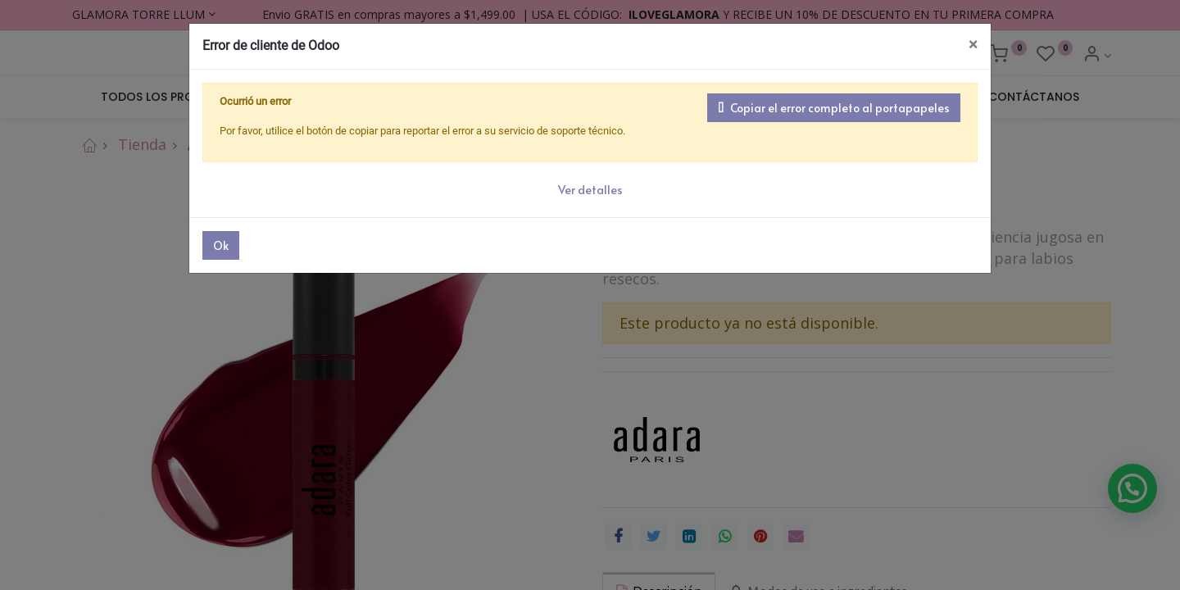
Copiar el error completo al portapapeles (834, 108)
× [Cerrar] (973, 44)
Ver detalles (590, 189)
